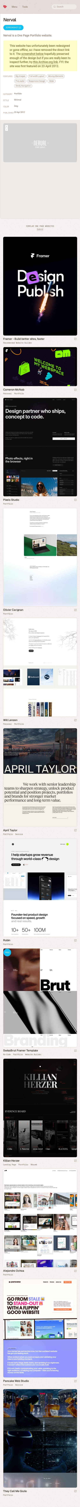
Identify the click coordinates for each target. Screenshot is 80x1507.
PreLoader (20, 81)
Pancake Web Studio (16, 1381)
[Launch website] (75, 390)
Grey (16, 106)
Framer (6, 350)
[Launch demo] (75, 1051)
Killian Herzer (11, 1160)
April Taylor (10, 830)
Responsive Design (37, 81)
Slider (51, 81)
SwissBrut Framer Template (20, 1050)
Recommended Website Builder (17, 343)
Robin (6, 940)
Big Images (20, 76)
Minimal (17, 100)
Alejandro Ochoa (13, 1270)
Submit (40, 229)
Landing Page (9, 1165)
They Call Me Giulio (15, 1491)
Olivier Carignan (13, 610)
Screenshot (13, 27)
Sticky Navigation (23, 86)
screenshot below (32, 53)
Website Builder (33, 1054)
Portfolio (18, 93)
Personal (7, 394)
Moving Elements (55, 76)
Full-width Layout (36, 76)
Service (19, 834)
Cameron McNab (13, 389)
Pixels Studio (11, 500)
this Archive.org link (45, 62)
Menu (14, 7)
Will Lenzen (10, 720)
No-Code (7, 1054)
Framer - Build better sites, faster (24, 339)
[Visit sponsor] (75, 339)
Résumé (34, 1165)
